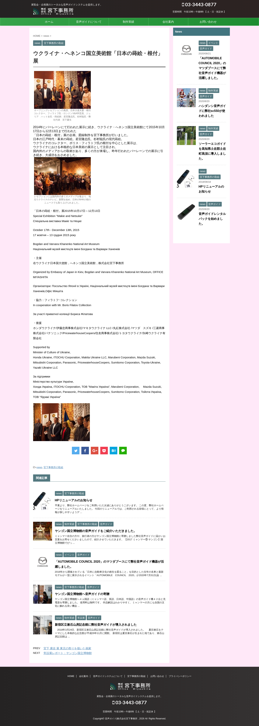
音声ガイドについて (89, 21)
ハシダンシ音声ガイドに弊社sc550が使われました (212, 110)
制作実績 (128, 21)
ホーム (49, 21)
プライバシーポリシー (180, 676)
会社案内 (168, 21)
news (39, 467)
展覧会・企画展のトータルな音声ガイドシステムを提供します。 (130, 696)
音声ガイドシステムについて (108, 676)
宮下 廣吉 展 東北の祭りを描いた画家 (67, 648)
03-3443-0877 (199, 4)
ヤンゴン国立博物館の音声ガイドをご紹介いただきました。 (96, 531)
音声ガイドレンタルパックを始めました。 (212, 218)
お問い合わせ (208, 21)
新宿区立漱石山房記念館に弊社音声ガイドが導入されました (96, 624)
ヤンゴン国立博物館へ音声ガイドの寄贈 (82, 594)
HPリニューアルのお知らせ (73, 500)
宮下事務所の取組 (53, 467)
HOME (71, 676)
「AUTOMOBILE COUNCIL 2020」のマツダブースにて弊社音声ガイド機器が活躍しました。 (212, 68)
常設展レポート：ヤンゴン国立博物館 (68, 653)
